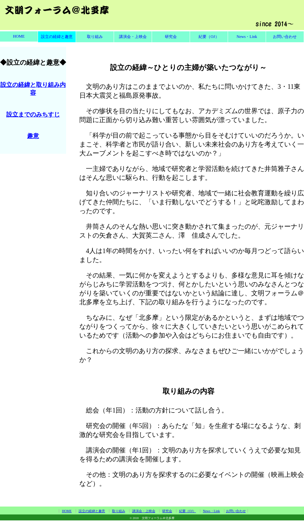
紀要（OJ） (209, 36)
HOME (18, 36)
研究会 (171, 36)
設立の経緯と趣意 (57, 36)
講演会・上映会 (133, 36)
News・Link (247, 36)
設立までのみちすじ (33, 114)
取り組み (95, 36)
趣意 (33, 136)
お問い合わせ (285, 36)
